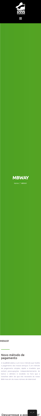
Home (16, 183)
